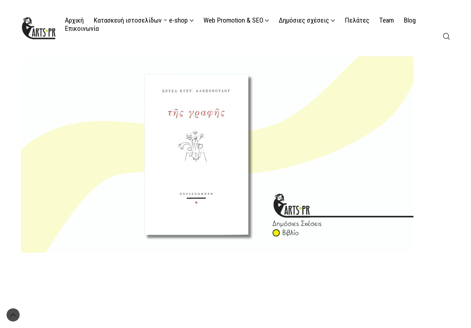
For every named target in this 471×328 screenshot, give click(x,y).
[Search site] (446, 36)
